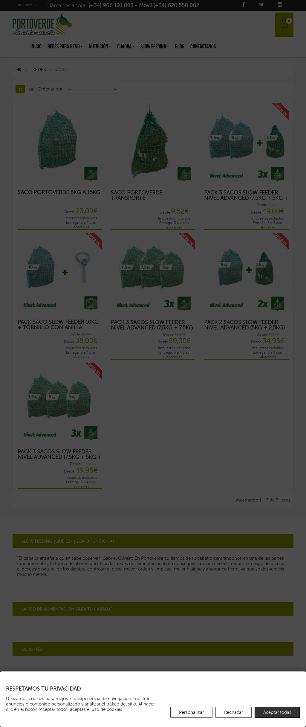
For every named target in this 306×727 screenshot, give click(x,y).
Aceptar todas (277, 712)
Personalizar (191, 712)
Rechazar (233, 712)
